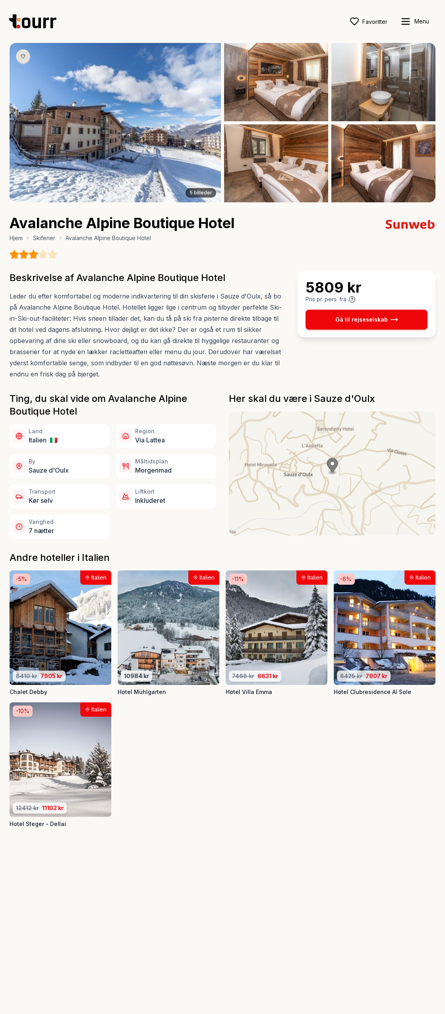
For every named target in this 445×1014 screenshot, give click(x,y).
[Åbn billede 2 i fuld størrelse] (276, 82)
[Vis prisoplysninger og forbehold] (352, 299)
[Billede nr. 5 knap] (130, 197)
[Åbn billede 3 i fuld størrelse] (383, 82)
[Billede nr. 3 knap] (116, 197)
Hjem (16, 238)
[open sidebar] (414, 21)
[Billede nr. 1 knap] (101, 196)
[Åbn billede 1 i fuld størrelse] (115, 122)
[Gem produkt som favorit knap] (23, 56)
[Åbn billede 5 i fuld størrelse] (383, 163)
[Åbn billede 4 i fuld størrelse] (276, 163)
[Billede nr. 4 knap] (123, 197)
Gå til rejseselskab (366, 320)
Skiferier (44, 238)
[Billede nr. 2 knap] (108, 197)
